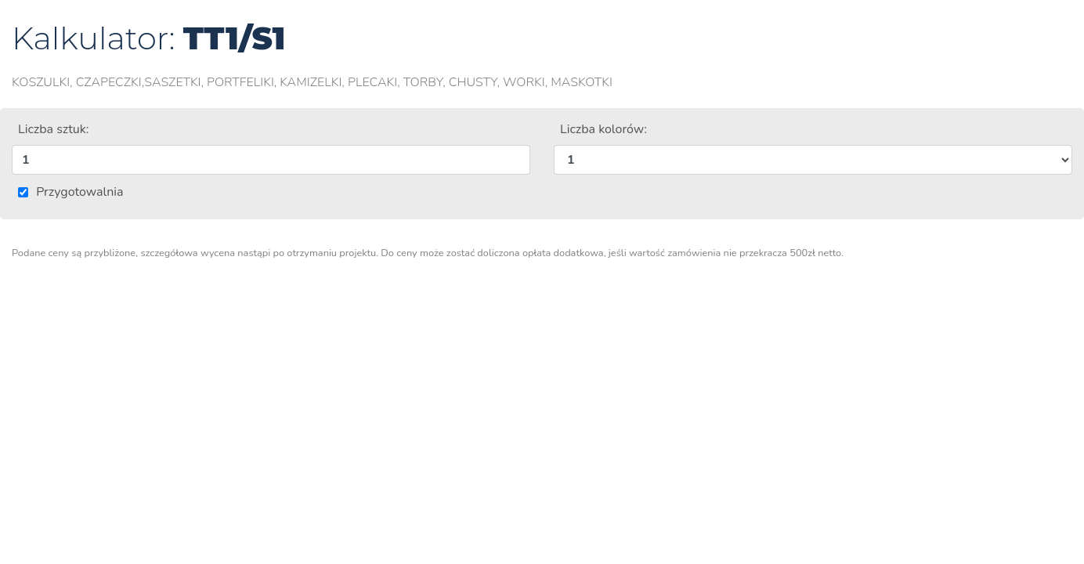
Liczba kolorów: (603, 129)
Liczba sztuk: (53, 129)
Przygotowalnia (79, 192)
